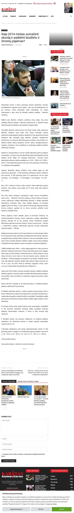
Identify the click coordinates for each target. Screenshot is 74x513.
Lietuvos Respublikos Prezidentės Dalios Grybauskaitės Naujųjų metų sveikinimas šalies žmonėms (12, 373)
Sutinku (61, 509)
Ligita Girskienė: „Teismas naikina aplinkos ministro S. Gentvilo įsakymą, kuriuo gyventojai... (65, 94)
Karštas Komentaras (7, 44)
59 (46, 44)
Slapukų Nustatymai (16, 509)
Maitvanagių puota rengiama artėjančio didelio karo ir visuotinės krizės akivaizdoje (65, 82)
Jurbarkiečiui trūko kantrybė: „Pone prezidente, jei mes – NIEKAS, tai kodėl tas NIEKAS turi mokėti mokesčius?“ (41, 489)
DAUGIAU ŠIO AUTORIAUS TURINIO (28, 381)
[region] (37, 502)
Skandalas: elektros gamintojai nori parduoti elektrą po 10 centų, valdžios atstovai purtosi (41, 478)
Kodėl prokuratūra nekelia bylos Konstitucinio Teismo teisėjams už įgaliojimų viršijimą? (68, 7)
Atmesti (40, 509)
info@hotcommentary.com (12, 489)
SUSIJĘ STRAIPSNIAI (9, 381)
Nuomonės (4, 30)
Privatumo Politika (51, 504)
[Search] (71, 16)
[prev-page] (2, 408)
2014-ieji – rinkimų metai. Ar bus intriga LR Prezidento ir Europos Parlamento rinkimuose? (38, 373)
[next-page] (5, 408)
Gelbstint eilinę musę (23, 397)
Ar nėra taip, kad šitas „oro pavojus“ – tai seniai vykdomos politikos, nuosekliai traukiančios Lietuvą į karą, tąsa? (41, 400)
